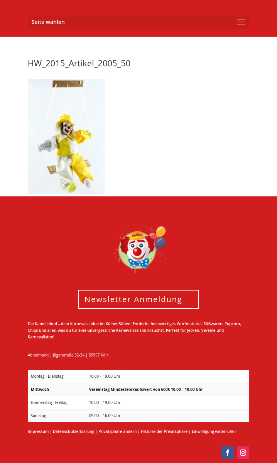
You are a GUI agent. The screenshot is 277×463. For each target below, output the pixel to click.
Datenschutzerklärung (73, 431)
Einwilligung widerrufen (214, 431)
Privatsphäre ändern (117, 431)
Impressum (38, 431)
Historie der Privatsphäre (164, 431)
